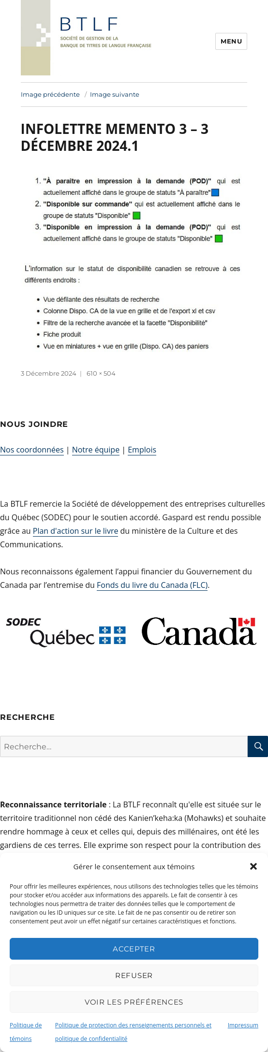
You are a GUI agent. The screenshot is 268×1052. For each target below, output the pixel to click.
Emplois (142, 449)
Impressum (243, 1025)
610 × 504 (101, 373)
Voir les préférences (134, 1002)
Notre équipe (95, 449)
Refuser (134, 975)
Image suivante (114, 94)
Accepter (134, 948)
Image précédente (50, 94)
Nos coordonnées (32, 449)
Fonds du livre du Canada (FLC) (152, 585)
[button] (253, 866)
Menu (231, 41)
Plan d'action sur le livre (76, 531)
